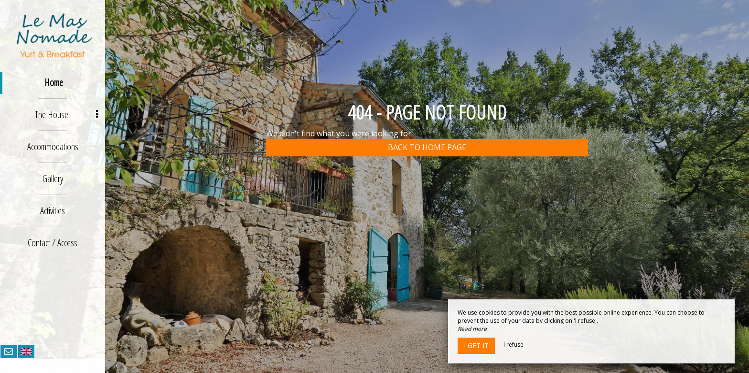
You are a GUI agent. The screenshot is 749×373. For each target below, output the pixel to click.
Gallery (53, 178)
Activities (52, 210)
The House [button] (66, 114)
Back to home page (427, 147)
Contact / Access (52, 242)
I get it (476, 345)
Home (53, 82)
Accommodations (52, 146)
